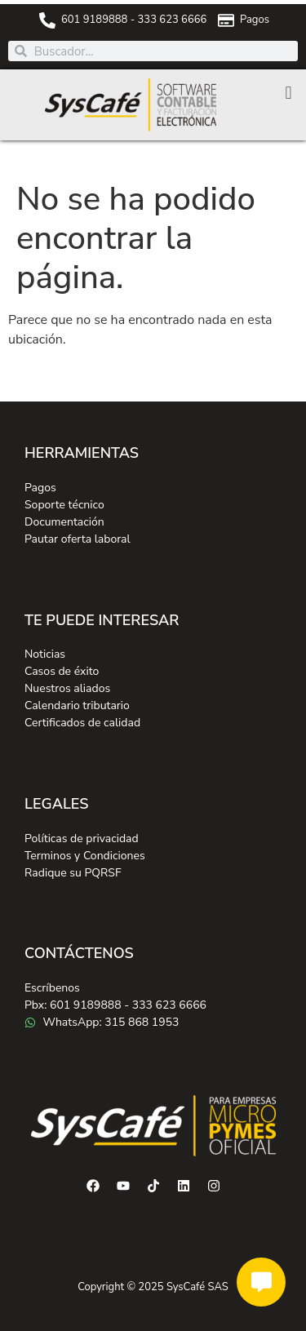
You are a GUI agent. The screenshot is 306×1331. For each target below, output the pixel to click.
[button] (288, 93)
